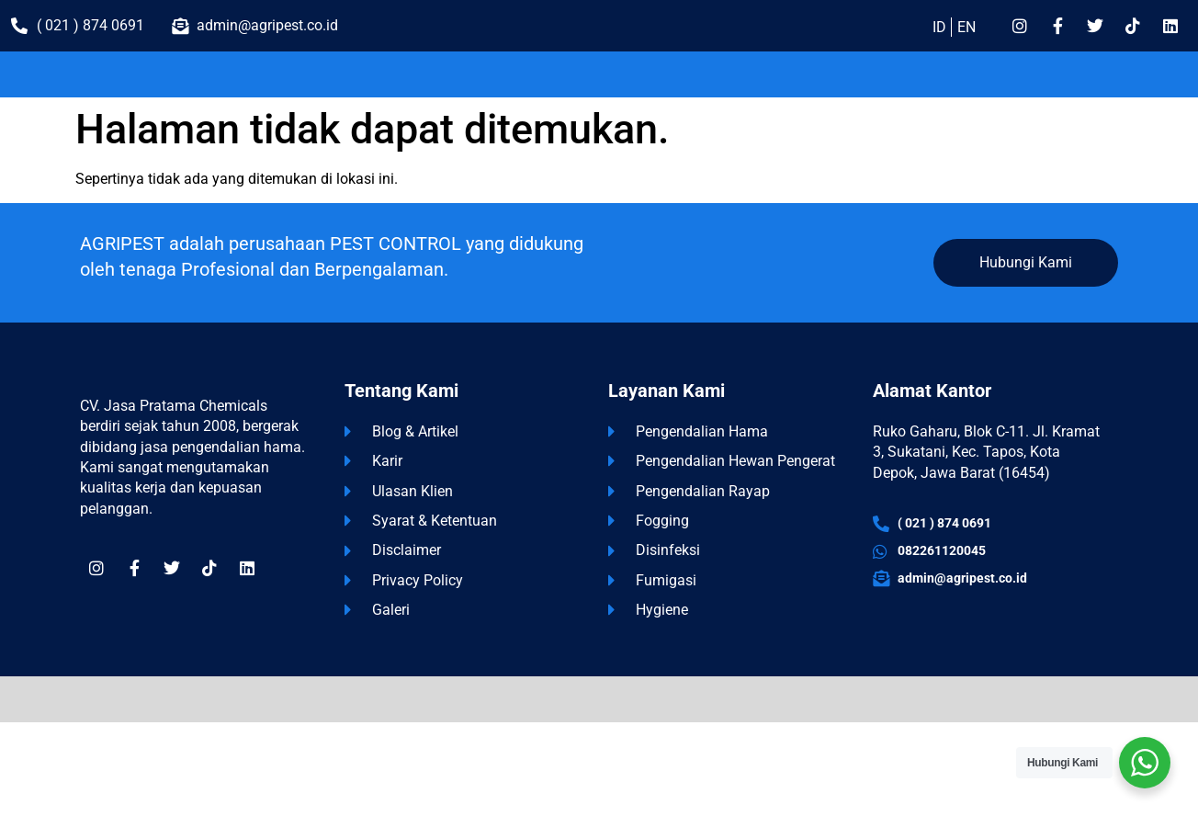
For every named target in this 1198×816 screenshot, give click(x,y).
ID (939, 27)
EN (966, 27)
